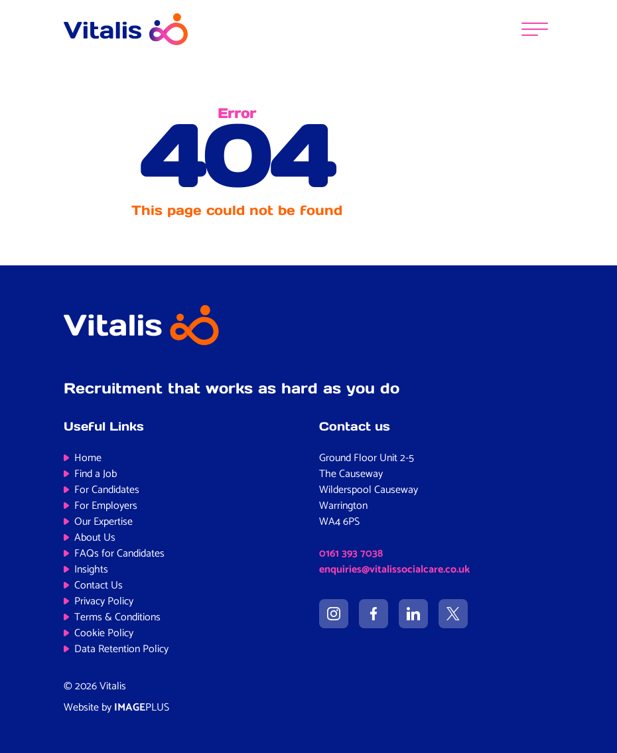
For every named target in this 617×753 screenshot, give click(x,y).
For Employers (105, 506)
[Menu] (534, 29)
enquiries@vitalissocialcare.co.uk (394, 570)
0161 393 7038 (351, 554)
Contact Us (98, 585)
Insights (91, 570)
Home (88, 458)
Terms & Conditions (117, 617)
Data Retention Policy (121, 649)
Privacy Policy (103, 601)
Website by (116, 708)
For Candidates (106, 490)
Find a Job (95, 474)
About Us (94, 538)
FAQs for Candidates (119, 554)
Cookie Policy (103, 633)
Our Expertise (103, 522)
